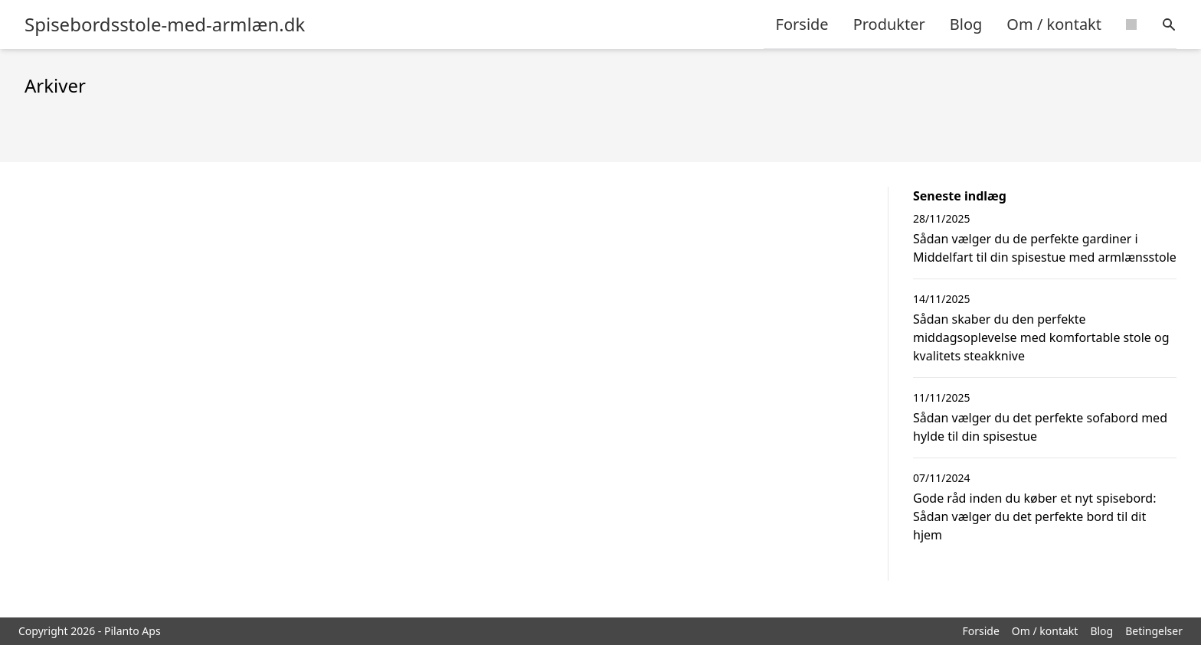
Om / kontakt (1053, 24)
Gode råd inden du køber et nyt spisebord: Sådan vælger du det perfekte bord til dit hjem (1035, 516)
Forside (802, 24)
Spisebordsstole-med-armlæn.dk (165, 24)
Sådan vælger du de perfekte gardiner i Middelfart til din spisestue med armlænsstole (1044, 247)
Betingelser (1154, 631)
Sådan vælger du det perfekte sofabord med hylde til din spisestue (1040, 427)
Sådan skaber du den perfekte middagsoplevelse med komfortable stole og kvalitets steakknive (1041, 337)
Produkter (889, 24)
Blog (966, 24)
